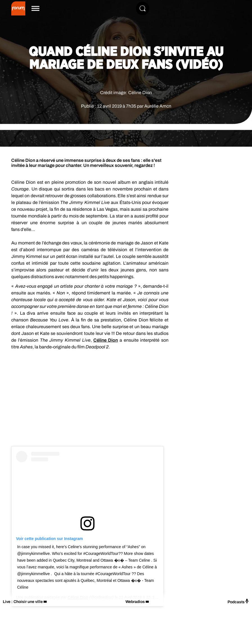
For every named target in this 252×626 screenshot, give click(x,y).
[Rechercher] (142, 8)
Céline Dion (105, 340)
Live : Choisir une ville (23, 602)
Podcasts (238, 601)
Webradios (135, 602)
